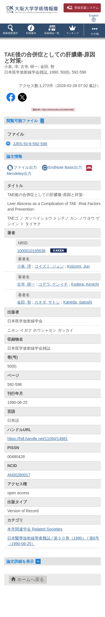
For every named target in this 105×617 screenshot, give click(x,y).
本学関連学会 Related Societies (34, 546)
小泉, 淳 (24, 283)
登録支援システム (83, 7)
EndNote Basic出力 (62, 184)
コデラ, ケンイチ (53, 301)
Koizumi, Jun (78, 283)
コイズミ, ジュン (49, 283)
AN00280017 (18, 491)
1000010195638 (31, 267)
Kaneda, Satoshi (77, 319)
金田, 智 (24, 319)
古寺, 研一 (26, 301)
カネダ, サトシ (47, 319)
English (94, 18)
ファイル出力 (22, 184)
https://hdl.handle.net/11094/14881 (37, 455)
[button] (10, 31)
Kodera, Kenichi (85, 301)
